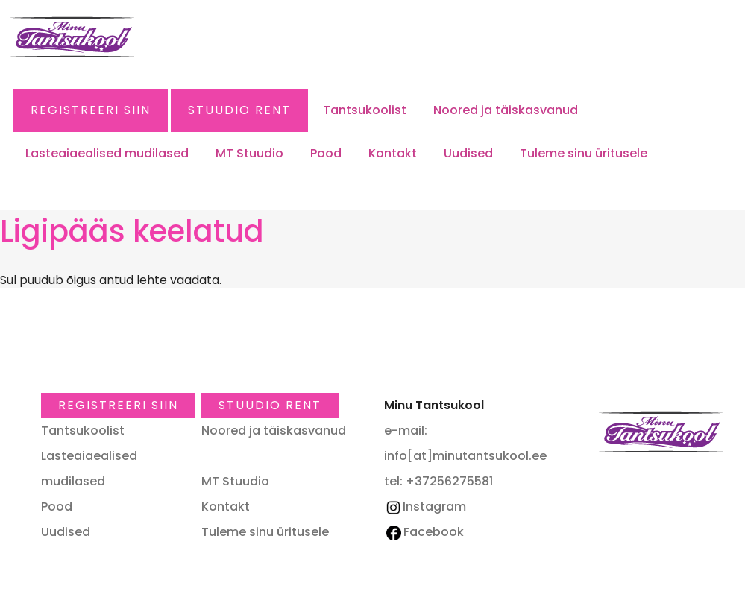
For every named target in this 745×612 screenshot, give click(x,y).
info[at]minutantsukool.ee (465, 455)
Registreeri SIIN (91, 110)
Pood (326, 153)
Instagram (425, 506)
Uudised (468, 153)
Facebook (425, 531)
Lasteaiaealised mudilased (107, 153)
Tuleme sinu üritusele (583, 153)
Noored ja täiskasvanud (505, 110)
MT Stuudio (249, 153)
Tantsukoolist (364, 110)
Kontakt (392, 153)
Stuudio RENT (239, 110)
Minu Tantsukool (661, 432)
